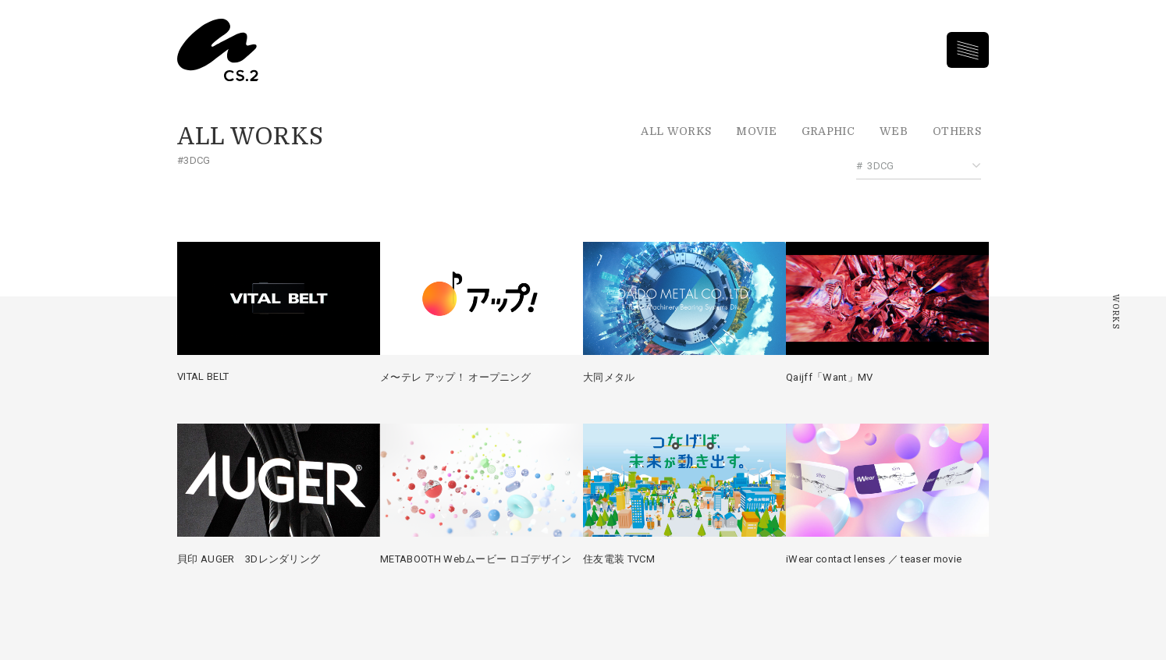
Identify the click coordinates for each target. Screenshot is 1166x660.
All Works (676, 131)
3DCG (880, 166)
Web (894, 131)
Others (957, 131)
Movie (756, 131)
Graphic (828, 131)
